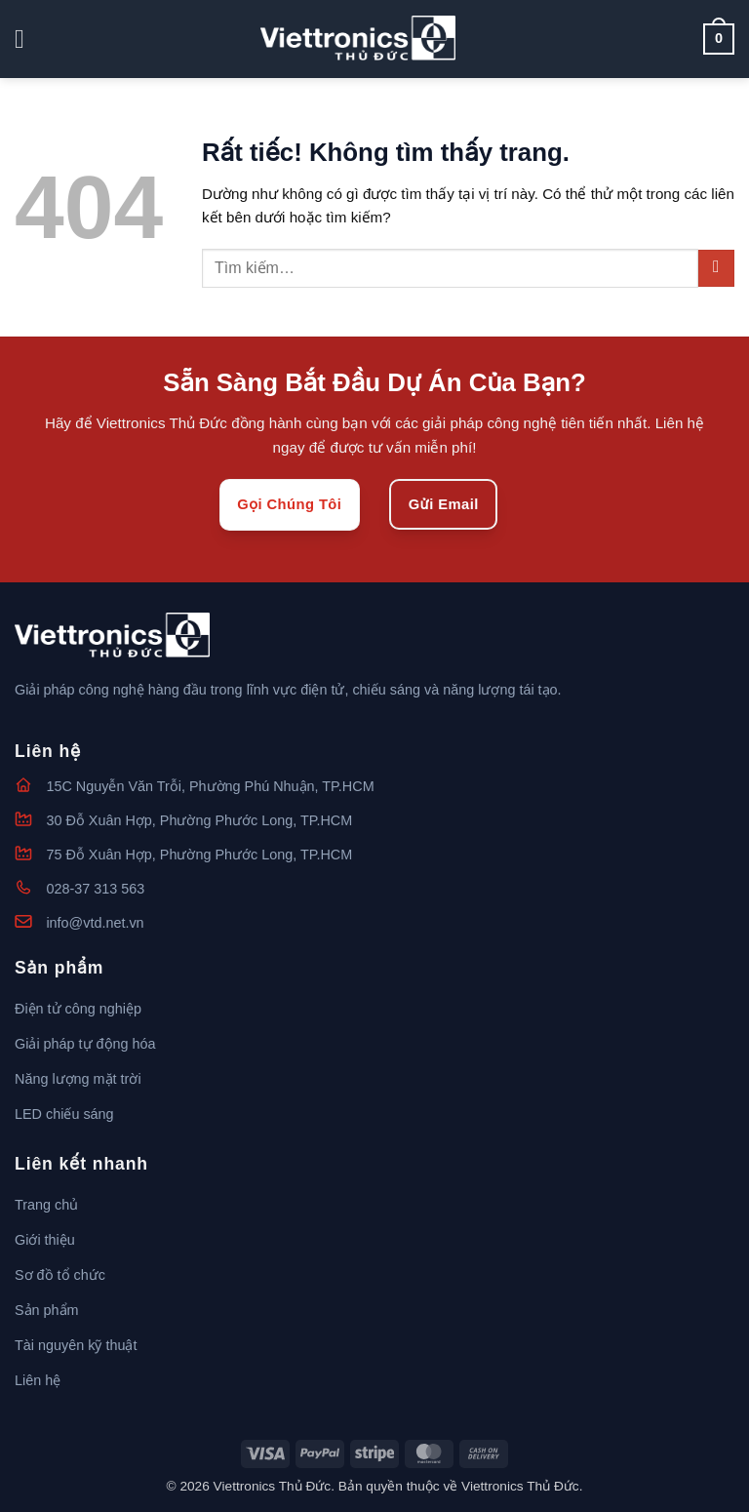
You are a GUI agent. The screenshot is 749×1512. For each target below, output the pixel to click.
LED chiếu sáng (64, 1114)
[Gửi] (716, 268)
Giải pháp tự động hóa (85, 1044)
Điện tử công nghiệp (78, 1008)
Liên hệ (37, 1380)
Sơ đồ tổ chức (60, 1275)
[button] (28, 39)
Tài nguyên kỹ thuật (76, 1345)
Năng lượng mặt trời (78, 1079)
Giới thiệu (45, 1240)
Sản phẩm (47, 1310)
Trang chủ (46, 1205)
